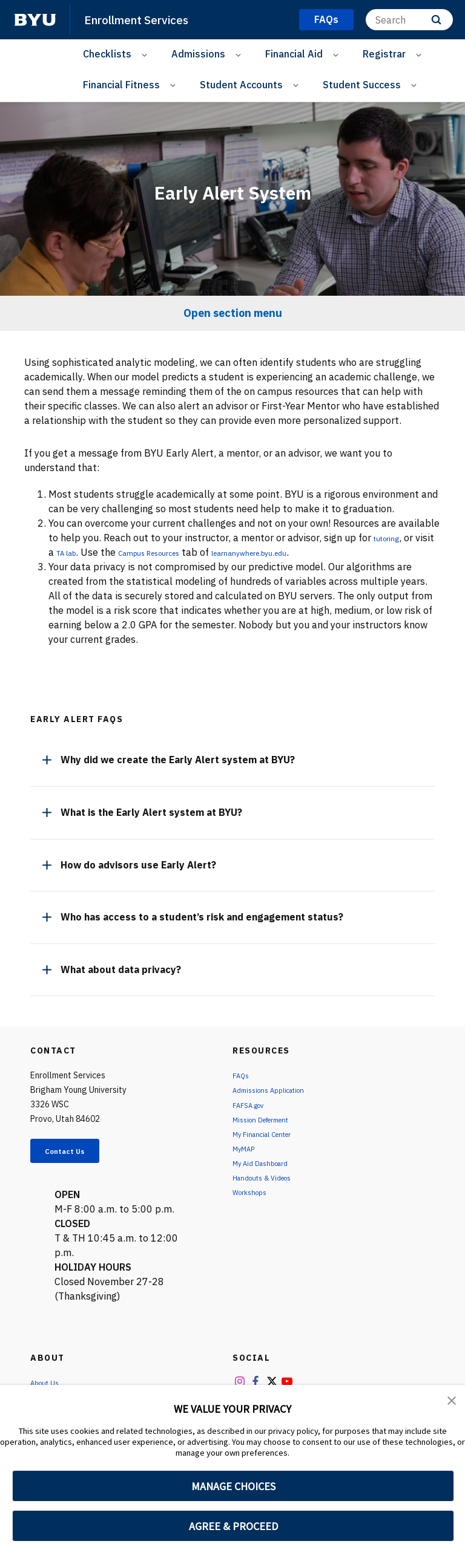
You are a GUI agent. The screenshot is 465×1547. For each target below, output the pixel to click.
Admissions (198, 54)
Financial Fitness (121, 85)
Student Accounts (241, 85)
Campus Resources (190, 552)
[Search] (409, 19)
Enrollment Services (144, 19)
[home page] (35, 20)
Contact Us (76, 1153)
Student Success (362, 85)
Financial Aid (294, 54)
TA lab (92, 552)
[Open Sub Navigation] (146, 54)
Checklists (107, 54)
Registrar (384, 54)
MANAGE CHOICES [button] (233, 1486)
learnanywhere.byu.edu (317, 552)
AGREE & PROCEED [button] (233, 1526)
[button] (453, 1402)
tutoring (392, 538)
